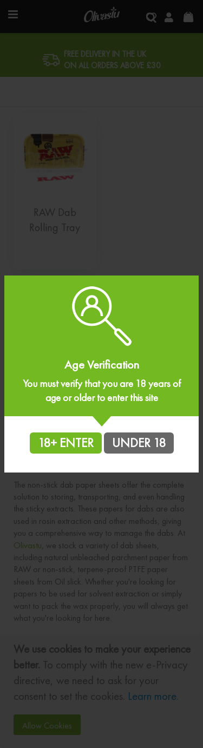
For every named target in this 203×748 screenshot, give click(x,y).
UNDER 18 (139, 443)
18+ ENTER (66, 443)
